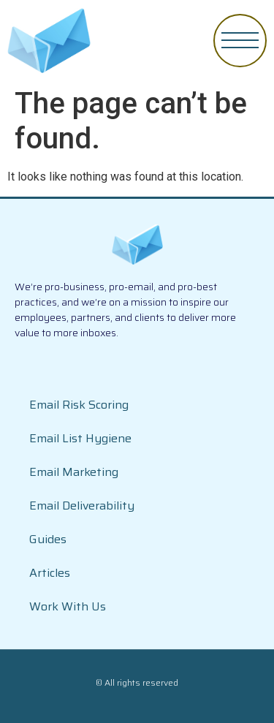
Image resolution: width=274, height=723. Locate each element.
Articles (49, 573)
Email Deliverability (81, 505)
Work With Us (67, 606)
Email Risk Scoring (79, 404)
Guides (47, 539)
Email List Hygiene (80, 438)
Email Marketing (73, 472)
